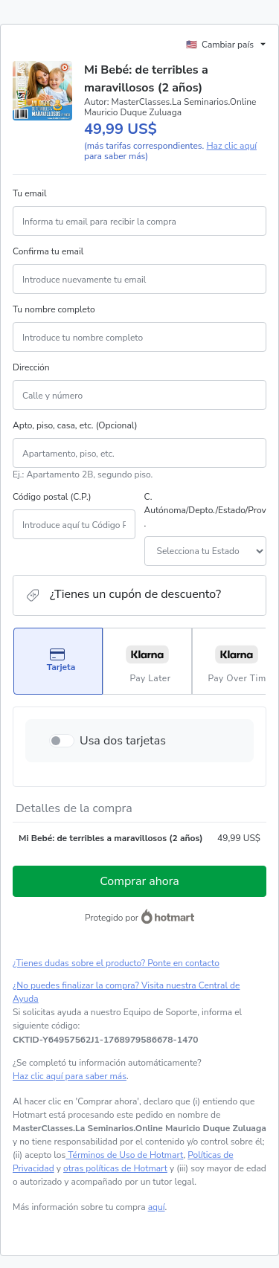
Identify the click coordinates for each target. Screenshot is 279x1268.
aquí (156, 1207)
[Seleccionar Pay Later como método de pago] (147, 661)
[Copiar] (105, 1039)
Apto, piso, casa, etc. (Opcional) (75, 425)
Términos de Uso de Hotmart (124, 1155)
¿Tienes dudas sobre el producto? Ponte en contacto (116, 963)
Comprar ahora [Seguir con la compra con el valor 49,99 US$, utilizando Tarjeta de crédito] (139, 881)
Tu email (30, 193)
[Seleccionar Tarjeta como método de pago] (58, 661)
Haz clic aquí (231, 146)
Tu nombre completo (54, 309)
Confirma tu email (48, 251)
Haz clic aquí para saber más (69, 1076)
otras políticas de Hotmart (115, 1168)
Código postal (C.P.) (52, 497)
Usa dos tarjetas (123, 741)
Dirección (31, 367)
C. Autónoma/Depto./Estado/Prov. (205, 510)
